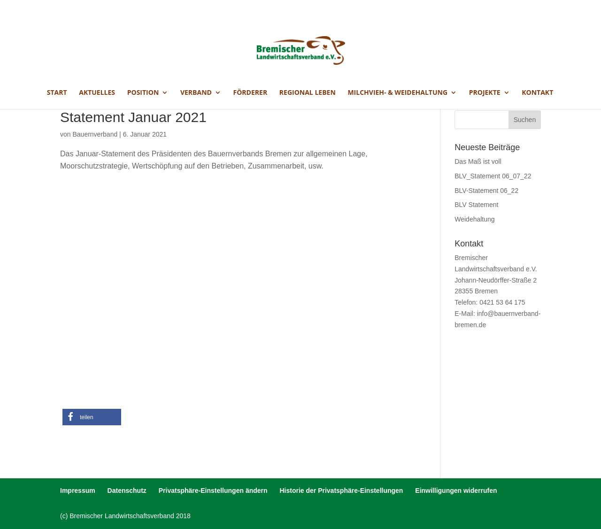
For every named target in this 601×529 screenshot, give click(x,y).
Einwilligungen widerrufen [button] (456, 490)
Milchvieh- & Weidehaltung (397, 93)
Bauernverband (94, 134)
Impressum (77, 490)
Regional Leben (307, 93)
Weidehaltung (474, 219)
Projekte (485, 93)
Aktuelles (97, 93)
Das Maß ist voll (478, 161)
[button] (91, 417)
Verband (196, 93)
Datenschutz (127, 490)
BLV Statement (476, 204)
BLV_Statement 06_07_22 (493, 176)
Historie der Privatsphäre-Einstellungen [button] (341, 490)
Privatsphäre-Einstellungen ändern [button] (213, 490)
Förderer (250, 93)
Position (143, 93)
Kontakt (537, 93)
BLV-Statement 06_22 (486, 190)
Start (57, 93)
